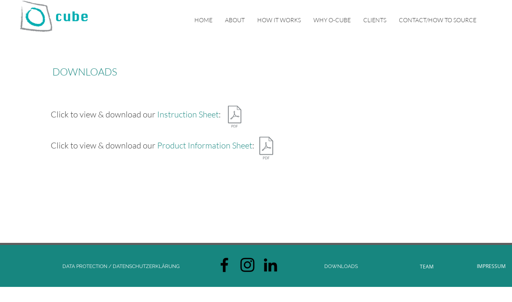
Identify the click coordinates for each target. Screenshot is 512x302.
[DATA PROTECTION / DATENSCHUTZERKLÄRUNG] (121, 266)
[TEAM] (426, 266)
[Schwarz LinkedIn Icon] (270, 264)
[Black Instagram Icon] (247, 264)
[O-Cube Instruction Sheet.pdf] (234, 118)
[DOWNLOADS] (341, 266)
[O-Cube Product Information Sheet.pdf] (266, 149)
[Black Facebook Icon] (224, 264)
